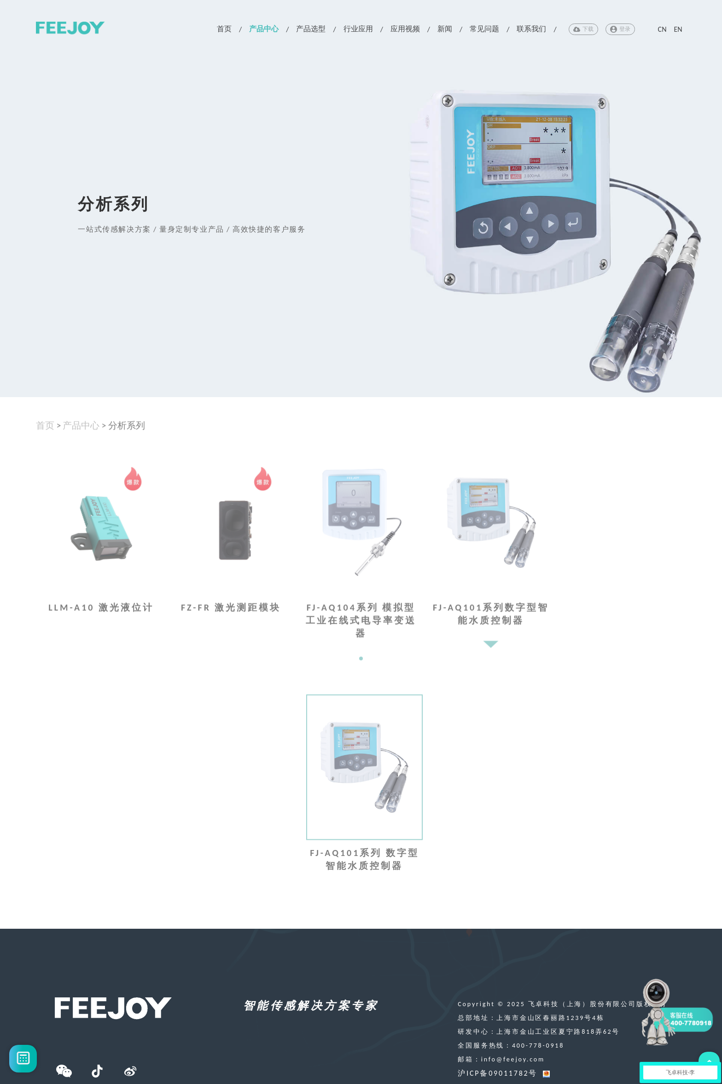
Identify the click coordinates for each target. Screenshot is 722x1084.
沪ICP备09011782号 (497, 1073)
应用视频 (405, 28)
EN (678, 29)
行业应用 (358, 28)
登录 (620, 29)
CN (662, 29)
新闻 (444, 28)
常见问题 (484, 28)
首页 (224, 28)
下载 (583, 29)
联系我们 (531, 28)
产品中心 (264, 28)
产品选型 (311, 28)
